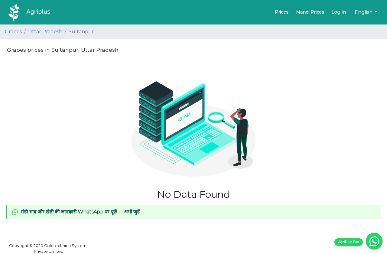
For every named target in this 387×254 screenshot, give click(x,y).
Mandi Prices (310, 12)
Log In (338, 12)
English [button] (364, 12)
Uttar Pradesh (45, 31)
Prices (281, 12)
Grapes (13, 31)
